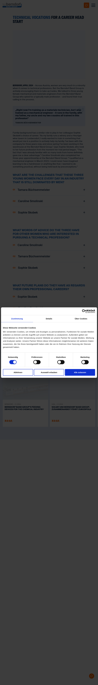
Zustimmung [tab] (17, 318)
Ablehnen (18, 372)
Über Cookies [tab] (81, 318)
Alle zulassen (80, 372)
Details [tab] (49, 318)
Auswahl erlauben (49, 372)
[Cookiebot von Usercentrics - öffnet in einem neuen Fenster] (84, 311)
